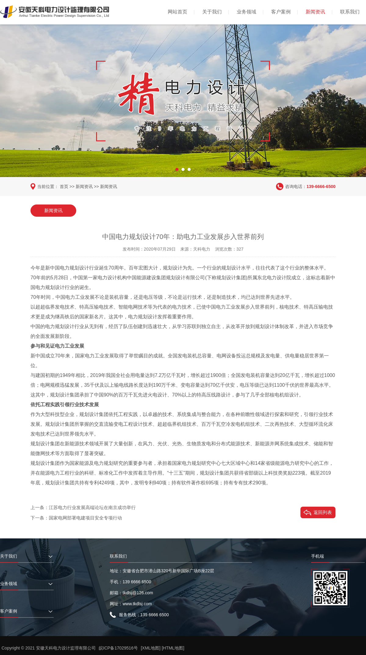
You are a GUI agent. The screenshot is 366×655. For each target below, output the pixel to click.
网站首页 (177, 11)
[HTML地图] (173, 648)
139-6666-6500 (321, 186)
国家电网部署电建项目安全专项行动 (85, 517)
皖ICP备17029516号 (118, 648)
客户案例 (281, 11)
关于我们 (212, 11)
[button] (176, 169)
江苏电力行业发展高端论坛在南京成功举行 (92, 507)
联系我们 (350, 11)
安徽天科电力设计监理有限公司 (66, 648)
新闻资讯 (315, 11)
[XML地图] (151, 648)
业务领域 (246, 11)
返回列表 (323, 512)
